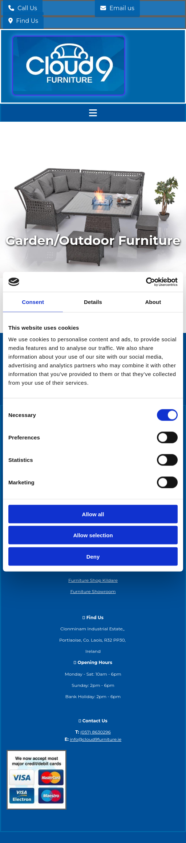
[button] (23, 21)
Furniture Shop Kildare (93, 580)
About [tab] (153, 302)
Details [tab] (93, 302)
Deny (93, 556)
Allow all (93, 514)
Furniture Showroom (93, 591)
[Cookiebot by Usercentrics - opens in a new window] (146, 282)
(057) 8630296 (95, 732)
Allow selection (93, 535)
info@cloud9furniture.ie (95, 739)
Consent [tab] (33, 302)
